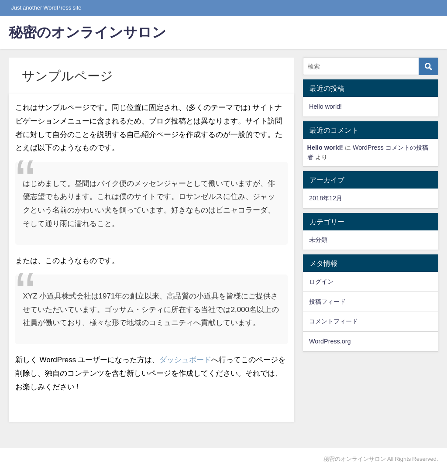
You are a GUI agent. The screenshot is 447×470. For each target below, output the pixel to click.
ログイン (321, 281)
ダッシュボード (185, 359)
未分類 (318, 240)
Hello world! (325, 106)
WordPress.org (330, 341)
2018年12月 (325, 198)
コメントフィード (333, 321)
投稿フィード (327, 301)
